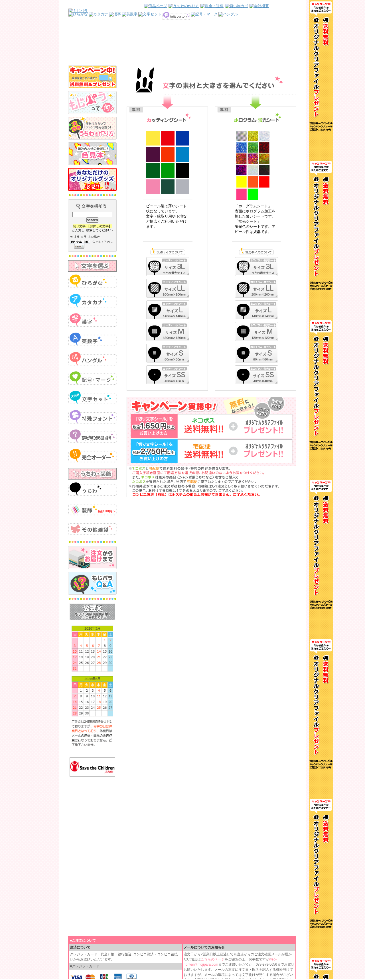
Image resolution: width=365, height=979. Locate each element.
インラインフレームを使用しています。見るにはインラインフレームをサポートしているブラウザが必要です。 (182, 32)
